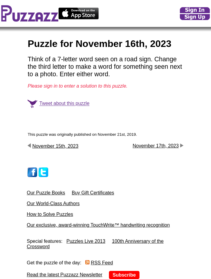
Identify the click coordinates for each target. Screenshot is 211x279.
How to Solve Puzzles (50, 214)
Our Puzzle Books (46, 192)
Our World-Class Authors (53, 203)
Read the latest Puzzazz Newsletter (64, 274)
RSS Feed (102, 262)
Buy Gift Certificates (93, 192)
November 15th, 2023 (55, 146)
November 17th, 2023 (156, 145)
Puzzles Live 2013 (85, 241)
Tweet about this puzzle (64, 103)
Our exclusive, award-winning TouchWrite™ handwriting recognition (98, 225)
